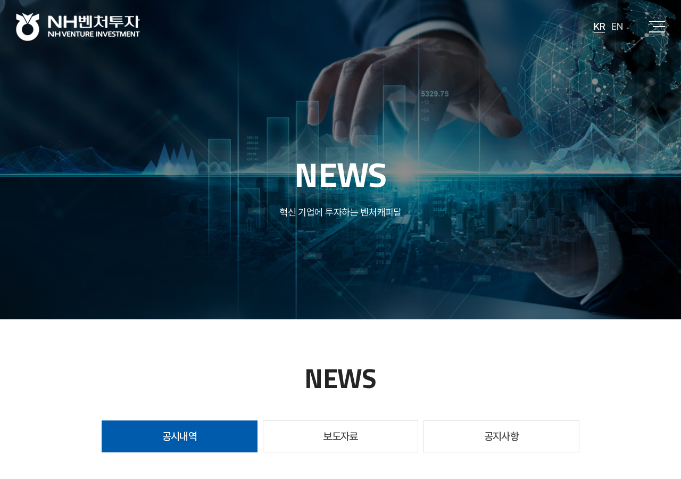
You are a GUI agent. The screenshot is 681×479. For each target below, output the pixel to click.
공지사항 (501, 436)
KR (599, 26)
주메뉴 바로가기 (0, 0)
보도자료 (340, 436)
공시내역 (179, 436)
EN (616, 26)
